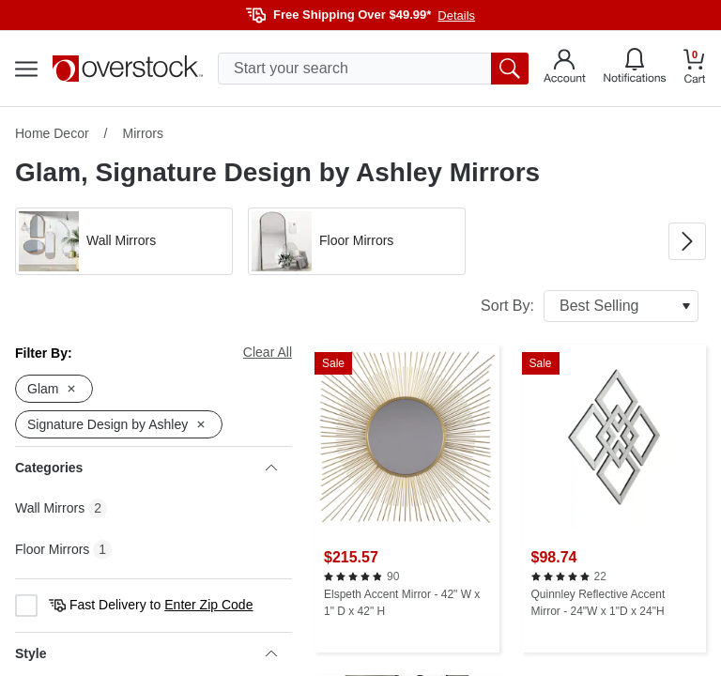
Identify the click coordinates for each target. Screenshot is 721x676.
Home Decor (52, 133)
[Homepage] (128, 68)
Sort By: (589, 306)
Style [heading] (146, 653)
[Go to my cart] (694, 69)
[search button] (510, 68)
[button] (124, 241)
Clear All (267, 352)
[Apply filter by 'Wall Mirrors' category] (124, 241)
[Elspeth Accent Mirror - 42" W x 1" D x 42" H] (406, 499)
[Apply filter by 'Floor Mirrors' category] (357, 241)
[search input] (373, 68)
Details (456, 15)
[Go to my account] (565, 68)
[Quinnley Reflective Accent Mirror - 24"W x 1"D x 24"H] (614, 499)
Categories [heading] (146, 467)
